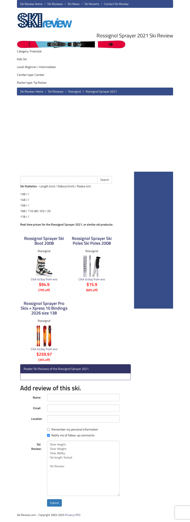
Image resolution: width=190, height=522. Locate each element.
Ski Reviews (55, 4)
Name (37, 397)
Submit (54, 502)
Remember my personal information (72, 429)
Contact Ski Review (116, 4)
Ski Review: (36, 446)
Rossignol (74, 91)
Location (36, 418)
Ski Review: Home (31, 91)
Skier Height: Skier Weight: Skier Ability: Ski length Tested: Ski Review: (83, 468)
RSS (78, 515)
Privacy (69, 515)
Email (37, 408)
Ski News (74, 4)
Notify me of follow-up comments (71, 435)
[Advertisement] (95, 135)
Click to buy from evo (44, 279)
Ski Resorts (91, 4)
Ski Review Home (31, 4)
